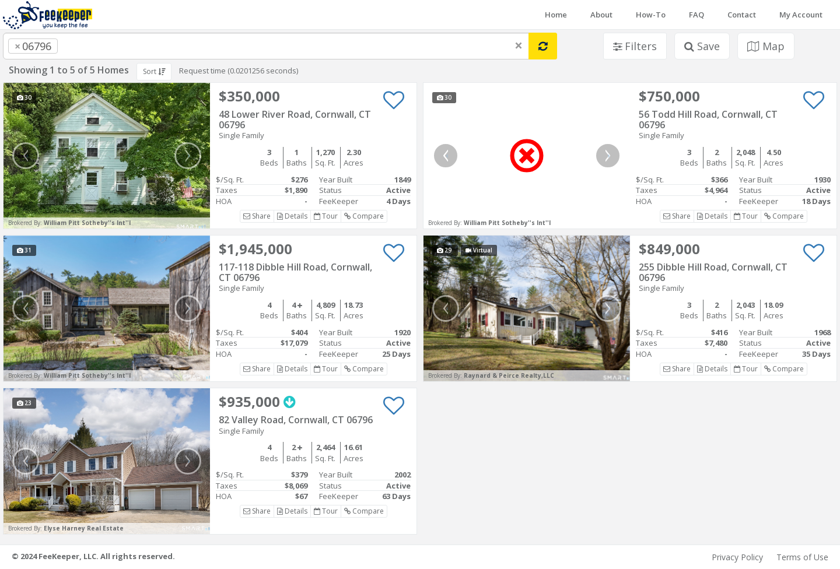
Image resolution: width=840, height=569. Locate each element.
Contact (741, 14)
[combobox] (266, 46)
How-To (651, 14)
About (601, 14)
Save (702, 46)
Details (292, 216)
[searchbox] (84, 46)
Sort (154, 71)
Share (257, 216)
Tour (326, 216)
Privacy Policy (737, 557)
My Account (800, 14)
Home (556, 14)
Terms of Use (802, 557)
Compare (364, 216)
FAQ (696, 14)
